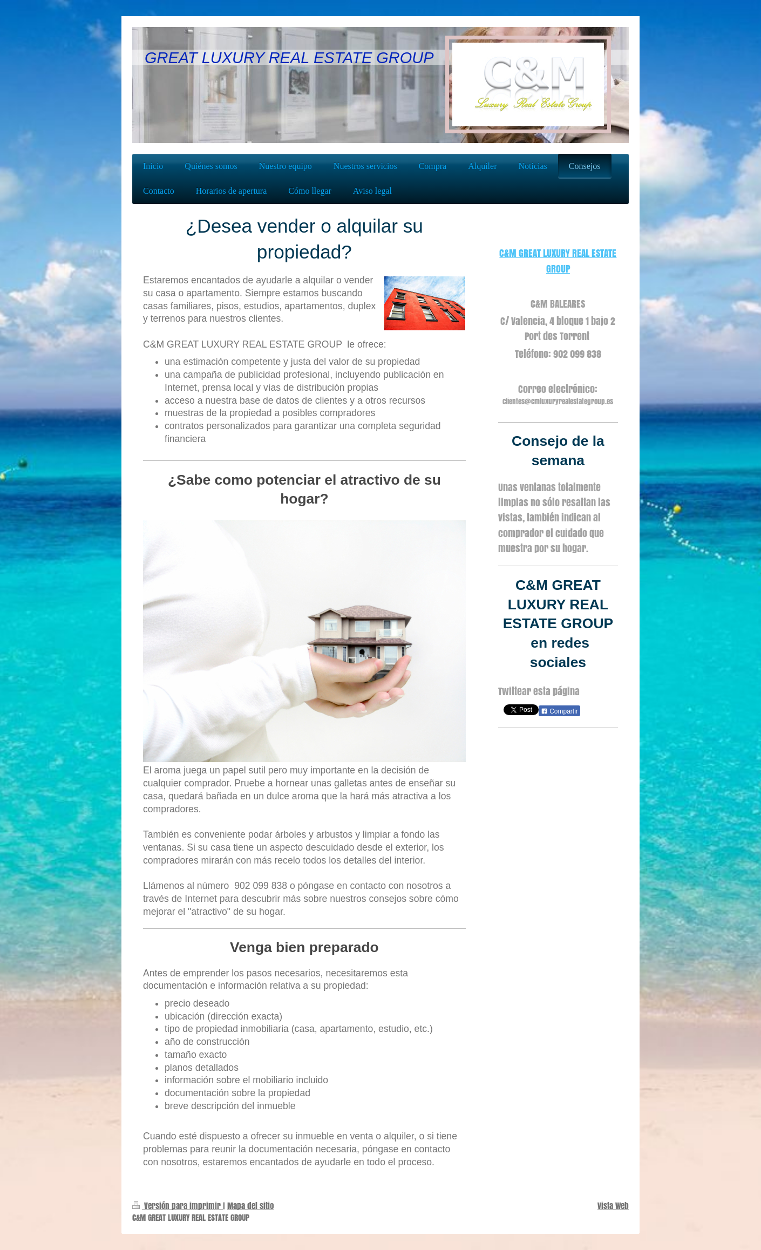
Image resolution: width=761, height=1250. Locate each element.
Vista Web (613, 1205)
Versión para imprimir (177, 1205)
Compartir (559, 711)
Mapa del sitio (250, 1205)
